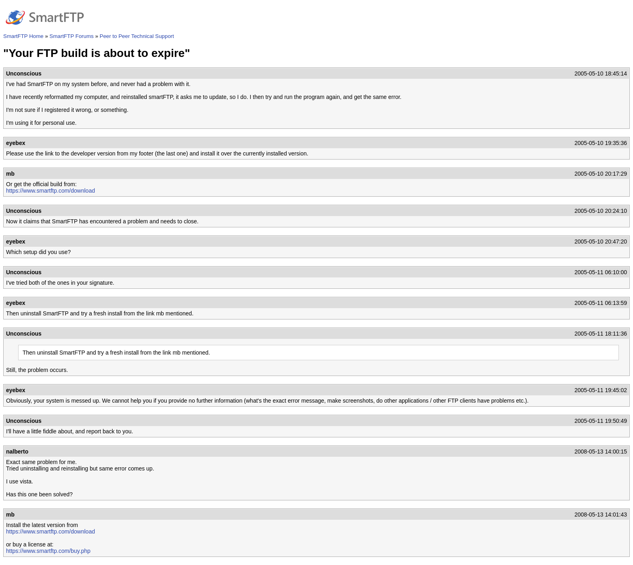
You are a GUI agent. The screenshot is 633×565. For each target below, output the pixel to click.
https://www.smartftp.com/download (50, 190)
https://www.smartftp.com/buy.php (48, 551)
